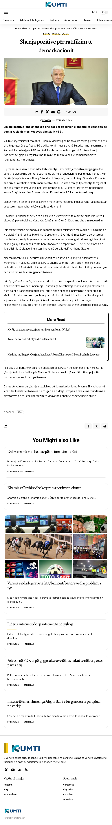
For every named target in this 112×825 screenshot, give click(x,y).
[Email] (53, 112)
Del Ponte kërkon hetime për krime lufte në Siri (42, 451)
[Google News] (19, 770)
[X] (6, 770)
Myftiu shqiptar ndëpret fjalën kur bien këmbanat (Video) (39, 330)
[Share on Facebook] (41, 112)
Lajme (65, 34)
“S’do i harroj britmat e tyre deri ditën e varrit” (32, 339)
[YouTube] (13, 770)
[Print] (58, 112)
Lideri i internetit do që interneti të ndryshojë (40, 624)
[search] (87, 12)
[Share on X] (47, 112)
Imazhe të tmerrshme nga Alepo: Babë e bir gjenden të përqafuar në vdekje (54, 703)
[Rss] (26, 770)
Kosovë (56, 34)
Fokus (47, 34)
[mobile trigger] (7, 12)
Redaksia (46, 120)
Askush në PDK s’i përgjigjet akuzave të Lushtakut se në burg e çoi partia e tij (55, 663)
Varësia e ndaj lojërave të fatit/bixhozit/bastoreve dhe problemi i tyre (54, 585)
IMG (20, 412)
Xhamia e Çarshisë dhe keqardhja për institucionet (43, 488)
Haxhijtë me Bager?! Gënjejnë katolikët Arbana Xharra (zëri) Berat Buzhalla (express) (54, 355)
